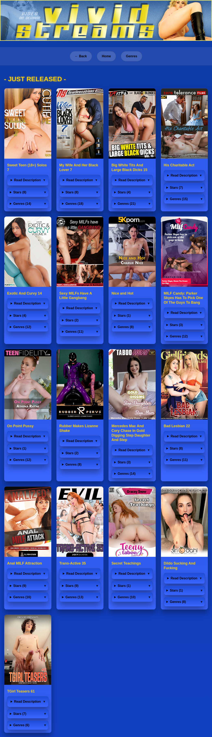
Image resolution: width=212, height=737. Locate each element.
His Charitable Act (179, 165)
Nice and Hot (122, 293)
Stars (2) (71, 320)
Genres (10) (127, 597)
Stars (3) (176, 325)
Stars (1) (124, 315)
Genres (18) (74, 203)
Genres (131, 56)
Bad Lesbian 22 (177, 426)
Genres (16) (22, 597)
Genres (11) (74, 331)
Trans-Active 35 (72, 563)
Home (106, 56)
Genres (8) (126, 327)
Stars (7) (176, 187)
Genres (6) (21, 725)
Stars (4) (124, 192)
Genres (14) (22, 203)
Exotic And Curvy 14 (24, 293)
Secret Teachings (126, 563)
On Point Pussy (20, 426)
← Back (81, 56)
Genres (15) (179, 199)
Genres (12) (22, 327)
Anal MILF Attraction (24, 563)
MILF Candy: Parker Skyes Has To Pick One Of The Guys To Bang (183, 298)
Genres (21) (127, 203)
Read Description (27, 180)
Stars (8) (19, 192)
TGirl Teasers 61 (21, 691)
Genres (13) (74, 597)
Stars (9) (19, 585)
